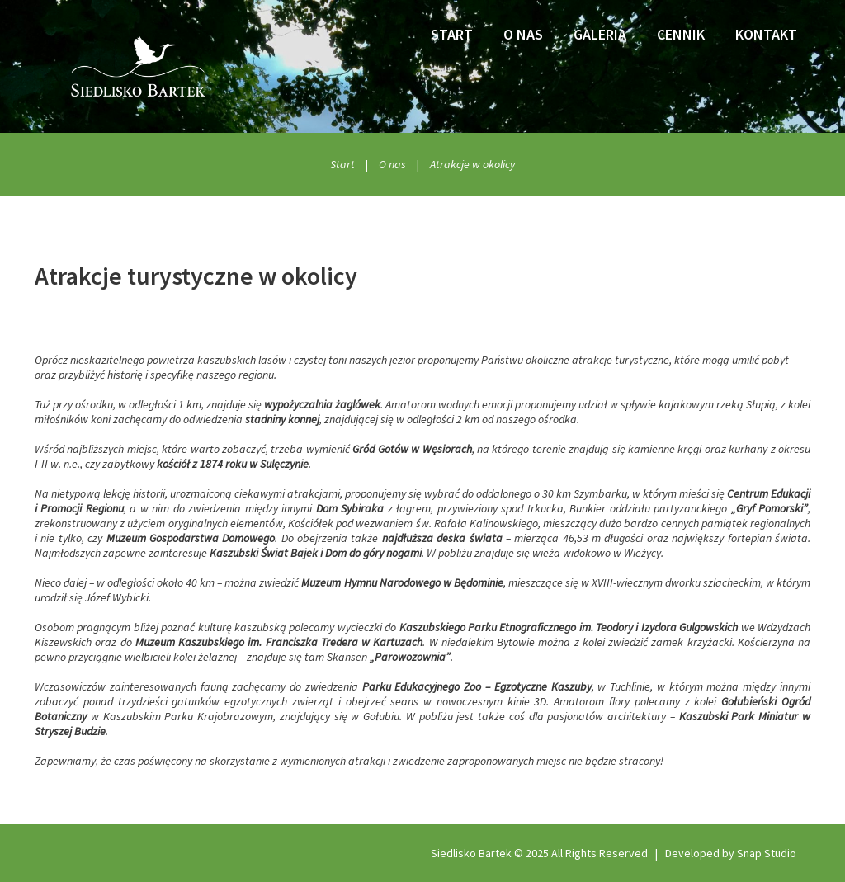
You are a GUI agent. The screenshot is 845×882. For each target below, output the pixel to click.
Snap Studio (766, 853)
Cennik (681, 34)
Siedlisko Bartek (471, 853)
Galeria (600, 34)
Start (452, 34)
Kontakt (766, 34)
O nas (523, 34)
